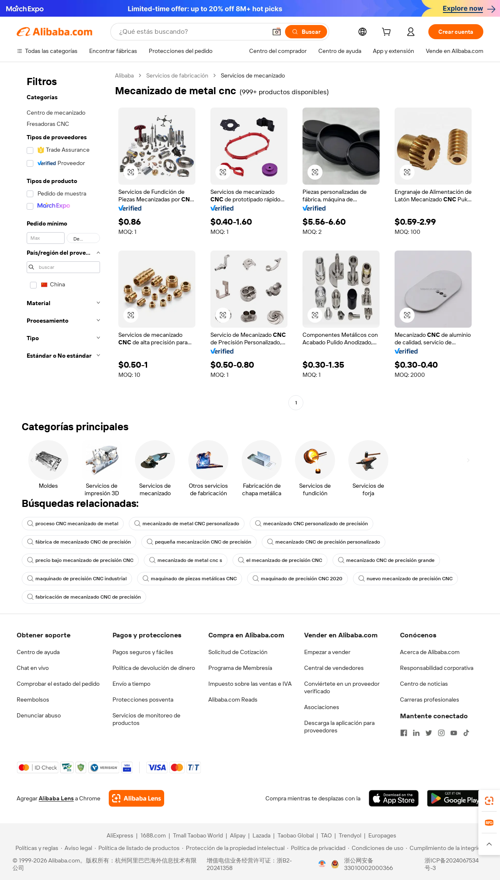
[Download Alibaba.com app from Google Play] (455, 798)
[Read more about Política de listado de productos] (137, 848)
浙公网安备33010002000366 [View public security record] (368, 864)
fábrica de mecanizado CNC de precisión (79, 542)
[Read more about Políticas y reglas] (35, 848)
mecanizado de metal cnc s (185, 560)
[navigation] (63, 240)
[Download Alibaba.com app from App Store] (394, 798)
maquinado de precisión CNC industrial (77, 578)
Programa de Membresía (240, 667)
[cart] (388, 33)
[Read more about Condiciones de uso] (375, 848)
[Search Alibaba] (192, 31)
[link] (489, 801)
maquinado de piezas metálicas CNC (189, 578)
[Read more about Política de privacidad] (316, 848)
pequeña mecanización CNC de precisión (199, 542)
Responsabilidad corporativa (436, 667)
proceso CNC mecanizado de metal (72, 523)
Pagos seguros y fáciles (142, 652)
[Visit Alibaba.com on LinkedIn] (416, 733)
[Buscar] (306, 31)
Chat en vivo (33, 667)
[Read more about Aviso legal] (76, 848)
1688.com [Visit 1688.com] (153, 835)
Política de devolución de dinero (153, 667)
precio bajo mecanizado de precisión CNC (80, 560)
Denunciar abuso (39, 715)
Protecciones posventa (142, 699)
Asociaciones (321, 707)
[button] (277, 32)
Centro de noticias (424, 683)
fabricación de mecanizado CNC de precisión (84, 597)
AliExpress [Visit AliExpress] (120, 835)
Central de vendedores (334, 667)
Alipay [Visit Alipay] (237, 835)
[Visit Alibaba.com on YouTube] (454, 733)
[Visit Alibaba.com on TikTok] (466, 733)
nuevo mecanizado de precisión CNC (405, 578)
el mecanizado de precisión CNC (280, 560)
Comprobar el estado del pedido (58, 683)
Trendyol (350, 835)
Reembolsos (33, 699)
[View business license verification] (322, 864)
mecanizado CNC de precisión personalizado (323, 542)
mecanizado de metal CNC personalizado (186, 523)
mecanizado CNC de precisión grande (386, 560)
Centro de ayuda (38, 652)
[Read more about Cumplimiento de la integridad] (446, 848)
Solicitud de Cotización (238, 652)
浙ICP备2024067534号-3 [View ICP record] (452, 864)
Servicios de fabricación (177, 75)
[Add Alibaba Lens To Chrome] (136, 798)
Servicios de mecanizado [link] (253, 75)
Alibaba (124, 75)
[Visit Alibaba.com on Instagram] (441, 733)
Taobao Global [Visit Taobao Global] (296, 835)
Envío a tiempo (131, 683)
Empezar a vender (327, 652)
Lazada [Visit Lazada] (261, 835)
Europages (382, 835)
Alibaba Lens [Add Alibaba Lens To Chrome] (56, 798)
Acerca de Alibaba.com (430, 652)
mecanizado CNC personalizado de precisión (311, 523)
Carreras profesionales (429, 699)
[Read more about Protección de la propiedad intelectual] (233, 848)
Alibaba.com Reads (233, 699)
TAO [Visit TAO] (326, 835)
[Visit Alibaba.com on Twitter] (428, 733)
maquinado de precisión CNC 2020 (297, 578)
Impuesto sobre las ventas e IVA (250, 683)
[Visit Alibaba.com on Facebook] (404, 733)
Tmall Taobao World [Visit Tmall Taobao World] (198, 835)
